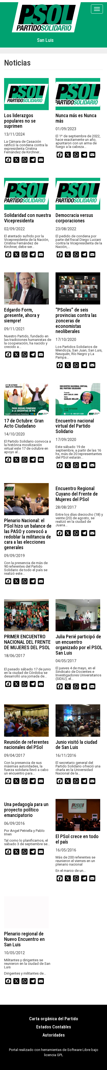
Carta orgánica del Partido (53, 1018)
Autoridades (53, 1035)
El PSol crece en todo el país (77, 839)
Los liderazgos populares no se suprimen (20, 121)
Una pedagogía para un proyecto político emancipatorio (26, 809)
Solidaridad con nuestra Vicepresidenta (27, 217)
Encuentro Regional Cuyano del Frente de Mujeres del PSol (77, 494)
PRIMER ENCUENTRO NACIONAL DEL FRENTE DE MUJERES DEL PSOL (27, 642)
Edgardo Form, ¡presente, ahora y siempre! (21, 315)
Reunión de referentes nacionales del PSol (26, 744)
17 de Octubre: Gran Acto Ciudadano (24, 423)
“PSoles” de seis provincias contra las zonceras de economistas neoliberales (76, 320)
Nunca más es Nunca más (76, 118)
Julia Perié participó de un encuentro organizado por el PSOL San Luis (79, 644)
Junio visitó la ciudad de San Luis (76, 744)
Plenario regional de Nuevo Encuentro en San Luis (24, 939)
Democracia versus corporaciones (74, 217)
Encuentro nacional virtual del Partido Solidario (75, 426)
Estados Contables (53, 1026)
